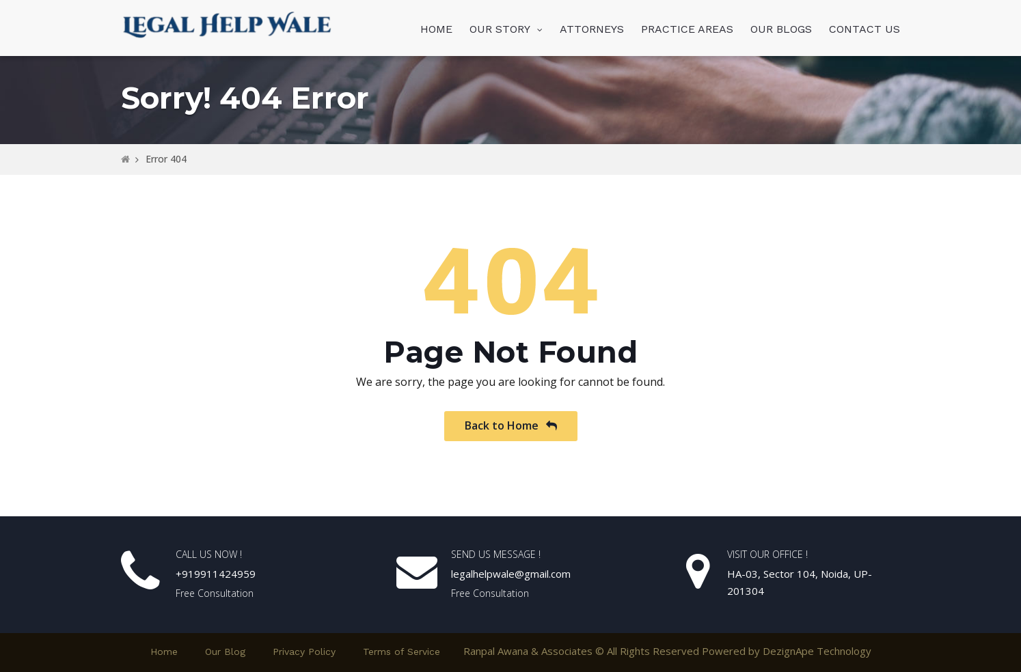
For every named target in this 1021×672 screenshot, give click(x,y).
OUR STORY (499, 29)
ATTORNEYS (592, 29)
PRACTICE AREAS (687, 29)
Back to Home (511, 425)
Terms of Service (401, 651)
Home (164, 651)
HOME (436, 29)
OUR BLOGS (781, 29)
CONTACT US (864, 29)
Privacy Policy (304, 651)
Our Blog (225, 651)
